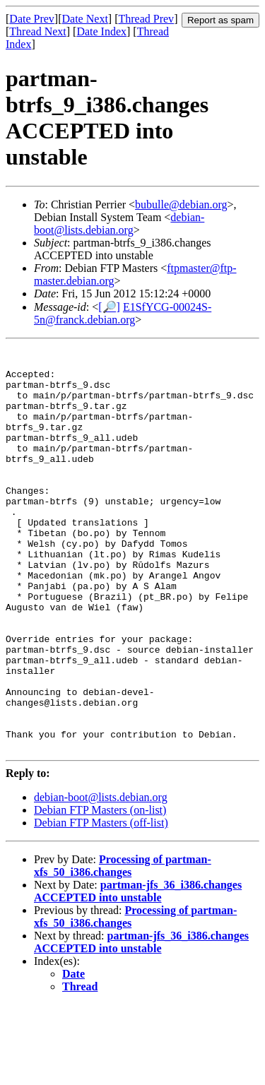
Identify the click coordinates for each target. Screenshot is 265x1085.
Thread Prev (146, 19)
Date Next (85, 19)
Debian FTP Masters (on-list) (100, 890)
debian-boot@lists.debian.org (119, 223)
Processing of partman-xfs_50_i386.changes (122, 946)
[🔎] (109, 307)
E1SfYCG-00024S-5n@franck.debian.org (122, 313)
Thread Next (37, 31)
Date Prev (31, 19)
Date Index (101, 31)
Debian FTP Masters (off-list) (101, 903)
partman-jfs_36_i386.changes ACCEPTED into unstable (138, 971)
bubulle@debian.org (181, 204)
